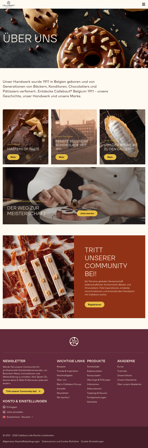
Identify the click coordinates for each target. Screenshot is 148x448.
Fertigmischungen (96, 397)
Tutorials (122, 371)
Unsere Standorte (126, 379)
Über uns (61, 379)
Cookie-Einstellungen (92, 441)
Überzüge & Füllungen (98, 379)
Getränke (92, 401)
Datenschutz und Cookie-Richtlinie (60, 441)
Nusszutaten (94, 375)
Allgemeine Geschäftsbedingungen (21, 441)
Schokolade (93, 366)
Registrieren (94, 304)
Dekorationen (94, 388)
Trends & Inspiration (67, 371)
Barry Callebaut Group (69, 384)
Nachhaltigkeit (64, 375)
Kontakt (61, 388)
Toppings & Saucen (97, 393)
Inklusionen (93, 384)
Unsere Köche (124, 375)
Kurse (120, 366)
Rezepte (61, 366)
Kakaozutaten (94, 371)
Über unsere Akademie (129, 384)
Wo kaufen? (63, 397)
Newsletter (63, 393)
